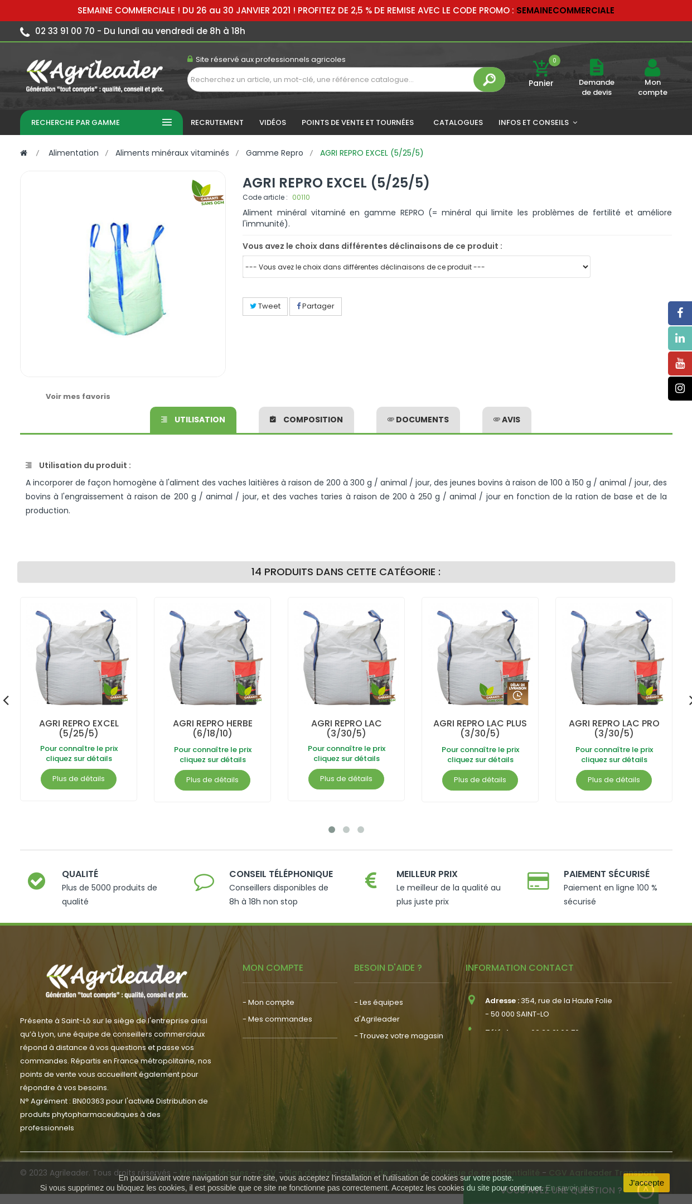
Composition (306, 419)
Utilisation (193, 419)
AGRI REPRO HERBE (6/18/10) (212, 728)
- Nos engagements (391, 1052)
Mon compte (652, 88)
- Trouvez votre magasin (398, 1035)
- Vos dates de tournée (285, 1052)
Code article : (265, 197)
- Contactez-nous (386, 1086)
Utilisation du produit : (78, 465)
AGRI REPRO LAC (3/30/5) (346, 728)
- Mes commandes (277, 1019)
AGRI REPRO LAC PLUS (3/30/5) (480, 728)
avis (506, 419)
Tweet (265, 306)
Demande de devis (596, 87)
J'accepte (646, 1182)
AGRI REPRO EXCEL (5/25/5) (78, 728)
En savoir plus (569, 1187)
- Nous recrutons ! (275, 1097)
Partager (316, 306)
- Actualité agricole (277, 1081)
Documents (418, 419)
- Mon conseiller (272, 1035)
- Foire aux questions (391, 1069)
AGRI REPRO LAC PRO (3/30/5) (613, 728)
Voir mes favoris (78, 396)
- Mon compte (268, 1002)
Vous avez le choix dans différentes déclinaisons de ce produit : (372, 246)
